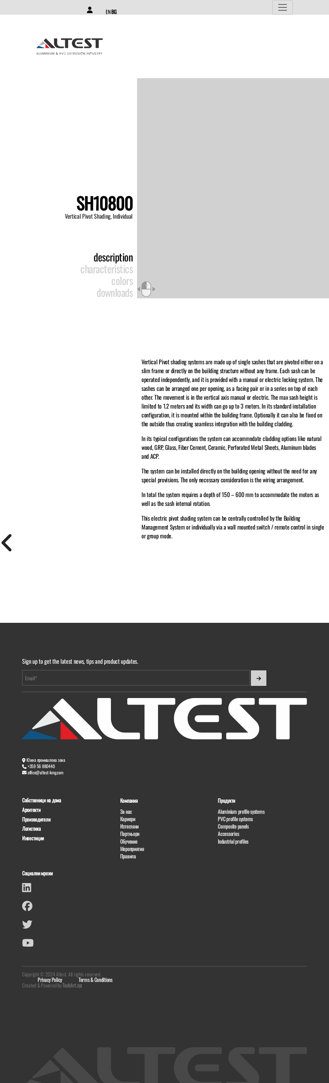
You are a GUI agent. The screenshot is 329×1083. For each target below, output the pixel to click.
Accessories (228, 833)
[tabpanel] (233, 448)
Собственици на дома (41, 800)
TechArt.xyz (72, 985)
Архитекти (31, 810)
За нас (126, 811)
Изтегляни (129, 826)
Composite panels (233, 826)
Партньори (129, 833)
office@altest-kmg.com (45, 772)
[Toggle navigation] (282, 7)
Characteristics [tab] (106, 269)
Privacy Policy (50, 979)
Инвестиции (33, 838)
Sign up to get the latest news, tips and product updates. (80, 661)
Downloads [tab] (115, 292)
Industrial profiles (233, 841)
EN (108, 11)
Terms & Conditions (95, 979)
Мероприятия (132, 849)
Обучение (128, 841)
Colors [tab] (122, 280)
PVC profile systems (235, 819)
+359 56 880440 (41, 766)
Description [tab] (113, 257)
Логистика (31, 829)
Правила (128, 856)
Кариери (127, 819)
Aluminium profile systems (241, 811)
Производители (36, 819)
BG (113, 11)
